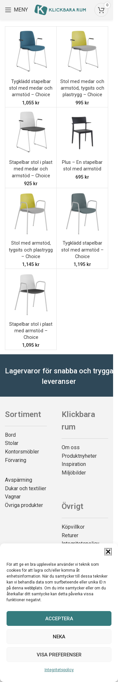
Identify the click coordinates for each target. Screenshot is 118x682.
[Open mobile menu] (16, 9)
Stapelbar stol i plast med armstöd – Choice (30, 330)
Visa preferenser (59, 655)
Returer (70, 535)
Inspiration (74, 464)
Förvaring (15, 460)
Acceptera (59, 619)
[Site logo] (60, 9)
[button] (108, 551)
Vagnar (13, 497)
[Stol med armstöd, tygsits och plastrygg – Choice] (31, 214)
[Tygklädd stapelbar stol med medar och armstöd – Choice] (31, 52)
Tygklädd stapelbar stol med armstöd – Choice (82, 249)
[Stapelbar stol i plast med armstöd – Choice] (31, 295)
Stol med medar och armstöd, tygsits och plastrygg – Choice (82, 88)
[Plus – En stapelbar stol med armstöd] (82, 133)
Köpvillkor (73, 527)
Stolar (11, 443)
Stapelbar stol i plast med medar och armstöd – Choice (30, 169)
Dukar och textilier (25, 488)
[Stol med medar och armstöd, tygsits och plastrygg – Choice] (82, 52)
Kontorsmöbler (22, 452)
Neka (59, 637)
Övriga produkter (24, 505)
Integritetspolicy (59, 670)
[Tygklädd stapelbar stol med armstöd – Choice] (82, 214)
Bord (10, 435)
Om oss (71, 447)
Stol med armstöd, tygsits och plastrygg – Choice (31, 249)
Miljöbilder (74, 473)
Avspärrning (18, 480)
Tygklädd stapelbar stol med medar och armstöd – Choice (30, 88)
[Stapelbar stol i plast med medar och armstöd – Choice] (31, 133)
